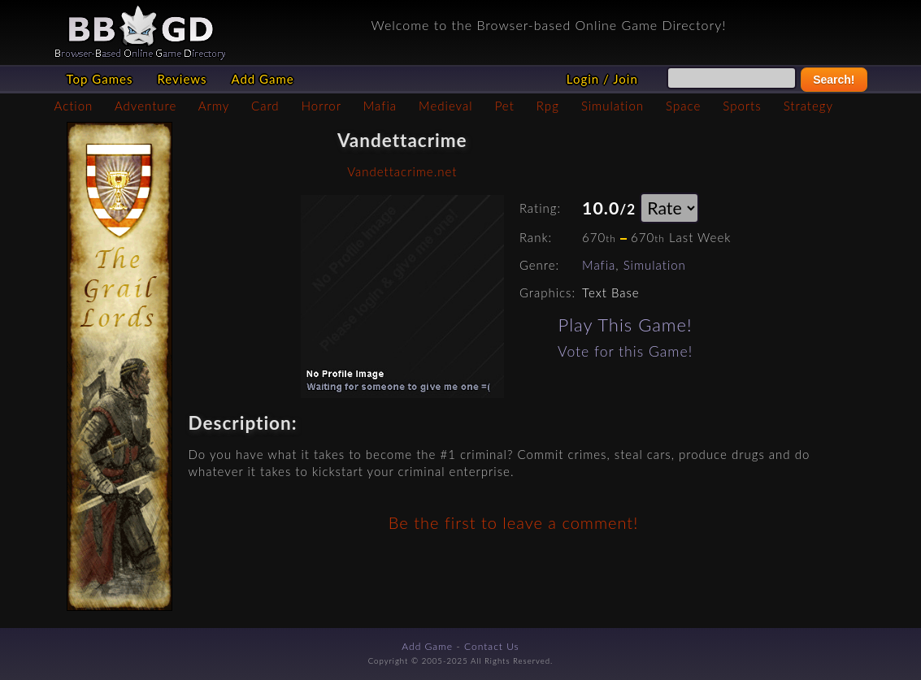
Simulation (612, 105)
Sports (742, 105)
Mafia (380, 105)
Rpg (548, 105)
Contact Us (491, 646)
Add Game (262, 78)
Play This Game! (625, 325)
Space (683, 105)
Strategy (808, 105)
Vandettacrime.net (402, 171)
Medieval (445, 105)
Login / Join (602, 78)
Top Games (100, 78)
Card (265, 105)
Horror (321, 105)
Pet (505, 105)
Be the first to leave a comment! (513, 522)
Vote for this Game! (625, 351)
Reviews (181, 78)
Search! (833, 79)
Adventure (145, 105)
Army (213, 105)
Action (73, 105)
